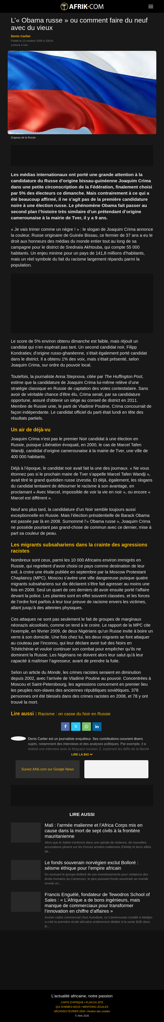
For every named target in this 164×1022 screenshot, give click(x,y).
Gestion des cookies (98, 1011)
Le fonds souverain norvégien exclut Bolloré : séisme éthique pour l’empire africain (91, 865)
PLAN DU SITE (94, 1002)
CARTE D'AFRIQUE (72, 1002)
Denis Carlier (21, 36)
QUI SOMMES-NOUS (68, 1006)
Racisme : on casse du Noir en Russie (74, 713)
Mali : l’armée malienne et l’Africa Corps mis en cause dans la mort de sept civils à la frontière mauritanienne (94, 830)
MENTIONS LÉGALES (95, 1006)
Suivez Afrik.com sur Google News (47, 769)
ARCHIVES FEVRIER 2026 (69, 1011)
